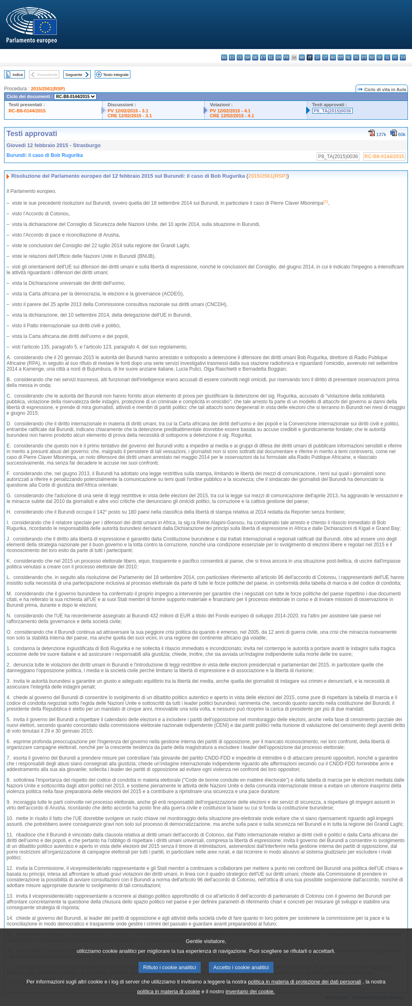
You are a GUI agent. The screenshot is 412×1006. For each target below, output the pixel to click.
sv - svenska (403, 57)
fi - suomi (395, 57)
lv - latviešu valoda (317, 57)
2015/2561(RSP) (48, 88)
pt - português (364, 57)
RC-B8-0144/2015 (27, 110)
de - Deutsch (255, 57)
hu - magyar (333, 57)
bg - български (224, 57)
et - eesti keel (263, 57)
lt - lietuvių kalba (325, 57)
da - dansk (247, 57)
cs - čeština (240, 57)
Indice (18, 74)
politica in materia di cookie (168, 1000)
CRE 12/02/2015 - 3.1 (129, 115)
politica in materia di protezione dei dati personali (304, 990)
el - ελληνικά (271, 57)
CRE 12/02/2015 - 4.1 (232, 115)
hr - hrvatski (302, 57)
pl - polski (356, 57)
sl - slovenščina (387, 57)
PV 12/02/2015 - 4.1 (230, 110)
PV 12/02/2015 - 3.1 (127, 110)
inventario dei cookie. (250, 1000)
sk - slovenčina (379, 57)
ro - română (372, 57)
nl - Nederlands (348, 57)
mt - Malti (341, 57)
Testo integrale (115, 74)
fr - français (286, 57)
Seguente (73, 74)
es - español (232, 57)
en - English (278, 57)
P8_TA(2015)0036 (332, 110)
